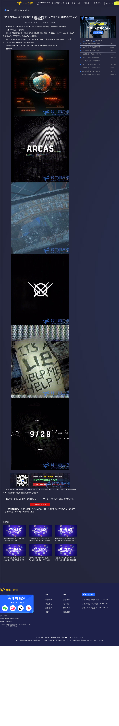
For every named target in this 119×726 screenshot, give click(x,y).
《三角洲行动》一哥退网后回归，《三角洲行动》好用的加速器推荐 (92, 61)
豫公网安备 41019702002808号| (41, 640)
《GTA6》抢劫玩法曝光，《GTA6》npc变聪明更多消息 (92, 64)
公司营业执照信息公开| (61, 640)
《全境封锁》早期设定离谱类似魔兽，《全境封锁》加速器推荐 (92, 47)
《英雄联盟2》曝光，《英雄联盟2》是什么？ (92, 54)
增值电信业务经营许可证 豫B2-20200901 (83, 640)
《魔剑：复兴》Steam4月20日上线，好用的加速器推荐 (92, 57)
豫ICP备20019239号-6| (23, 640)
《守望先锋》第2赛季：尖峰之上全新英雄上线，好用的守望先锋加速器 (92, 50)
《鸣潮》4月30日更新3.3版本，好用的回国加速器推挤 (92, 67)
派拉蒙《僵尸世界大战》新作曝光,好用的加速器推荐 (92, 74)
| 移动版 (100, 640)
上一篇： (19, 499)
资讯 (15, 10)
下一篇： (59, 499)
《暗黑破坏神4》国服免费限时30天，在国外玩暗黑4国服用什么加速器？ (92, 43)
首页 (9, 10)
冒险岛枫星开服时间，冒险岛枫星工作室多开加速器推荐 (92, 71)
